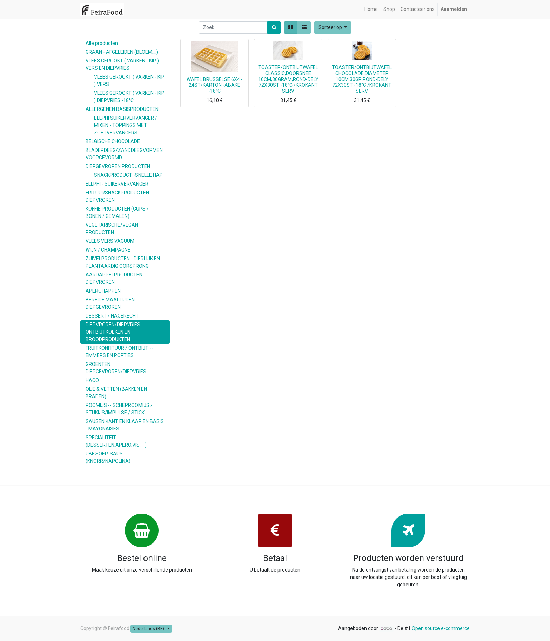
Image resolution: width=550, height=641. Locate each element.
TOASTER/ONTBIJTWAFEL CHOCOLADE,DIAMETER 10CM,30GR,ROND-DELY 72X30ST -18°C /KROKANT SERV (362, 79)
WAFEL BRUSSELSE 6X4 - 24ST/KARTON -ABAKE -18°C (215, 85)
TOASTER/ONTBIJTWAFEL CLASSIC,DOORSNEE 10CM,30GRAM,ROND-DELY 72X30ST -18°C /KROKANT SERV (288, 79)
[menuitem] (371, 9)
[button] (333, 27)
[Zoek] (274, 27)
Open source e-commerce (441, 628)
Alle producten (102, 43)
